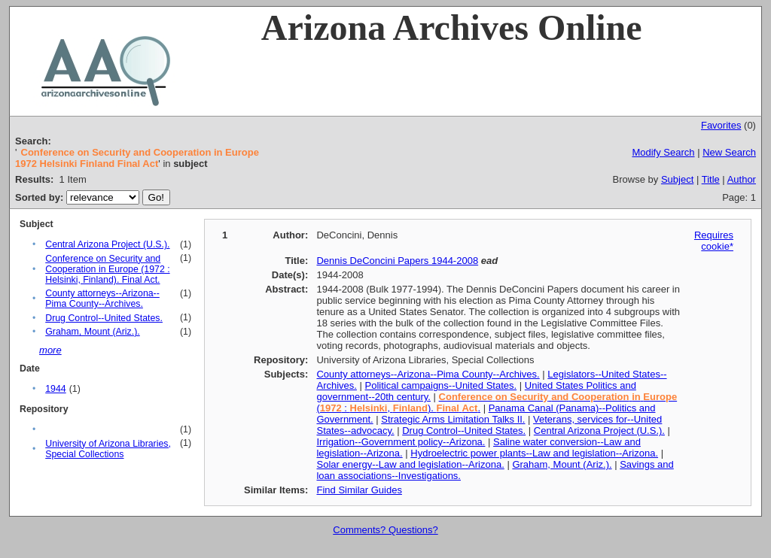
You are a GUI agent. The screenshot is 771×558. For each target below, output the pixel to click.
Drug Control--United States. (104, 318)
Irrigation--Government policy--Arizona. (400, 441)
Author (741, 179)
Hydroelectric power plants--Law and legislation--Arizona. (534, 453)
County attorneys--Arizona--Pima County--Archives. (102, 298)
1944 (55, 389)
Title (711, 179)
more (50, 350)
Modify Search (663, 152)
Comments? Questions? (385, 529)
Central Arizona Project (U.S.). (107, 244)
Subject (677, 179)
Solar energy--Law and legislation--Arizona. (410, 464)
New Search (729, 152)
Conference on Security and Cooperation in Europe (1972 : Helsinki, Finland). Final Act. (107, 269)
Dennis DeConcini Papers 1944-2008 (397, 260)
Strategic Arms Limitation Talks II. (453, 419)
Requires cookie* (713, 240)
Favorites (721, 125)
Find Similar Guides (358, 490)
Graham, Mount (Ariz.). (92, 331)
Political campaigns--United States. (441, 385)
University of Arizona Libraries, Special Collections (108, 448)
